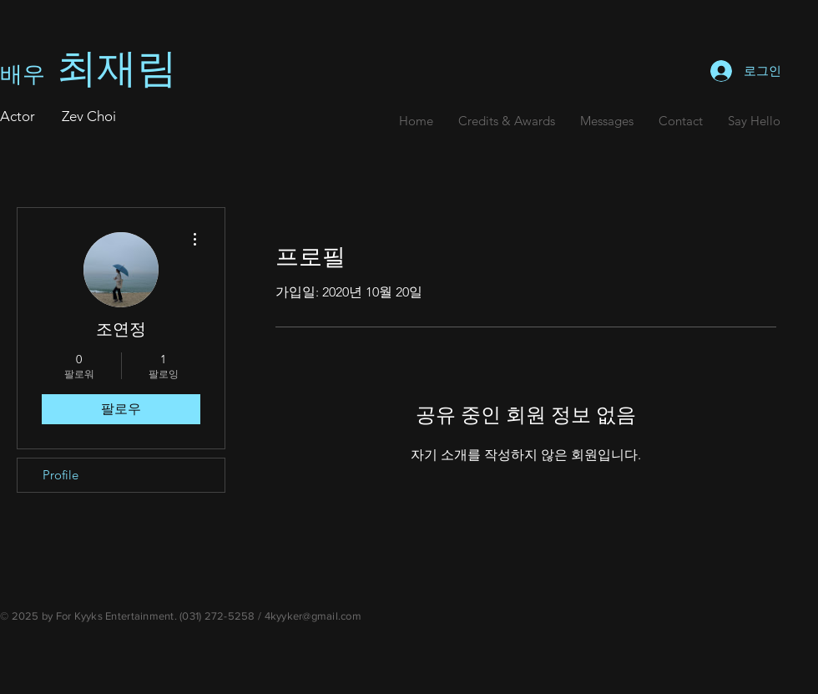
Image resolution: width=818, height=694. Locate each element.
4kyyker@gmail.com (313, 616)
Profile (60, 475)
